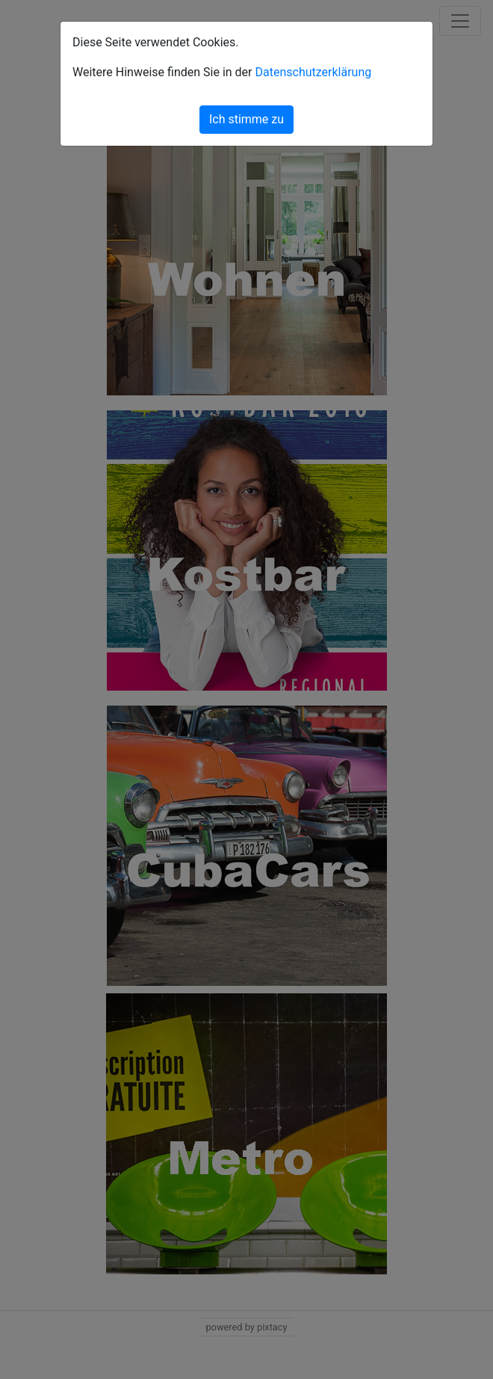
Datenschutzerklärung (313, 72)
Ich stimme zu (246, 119)
